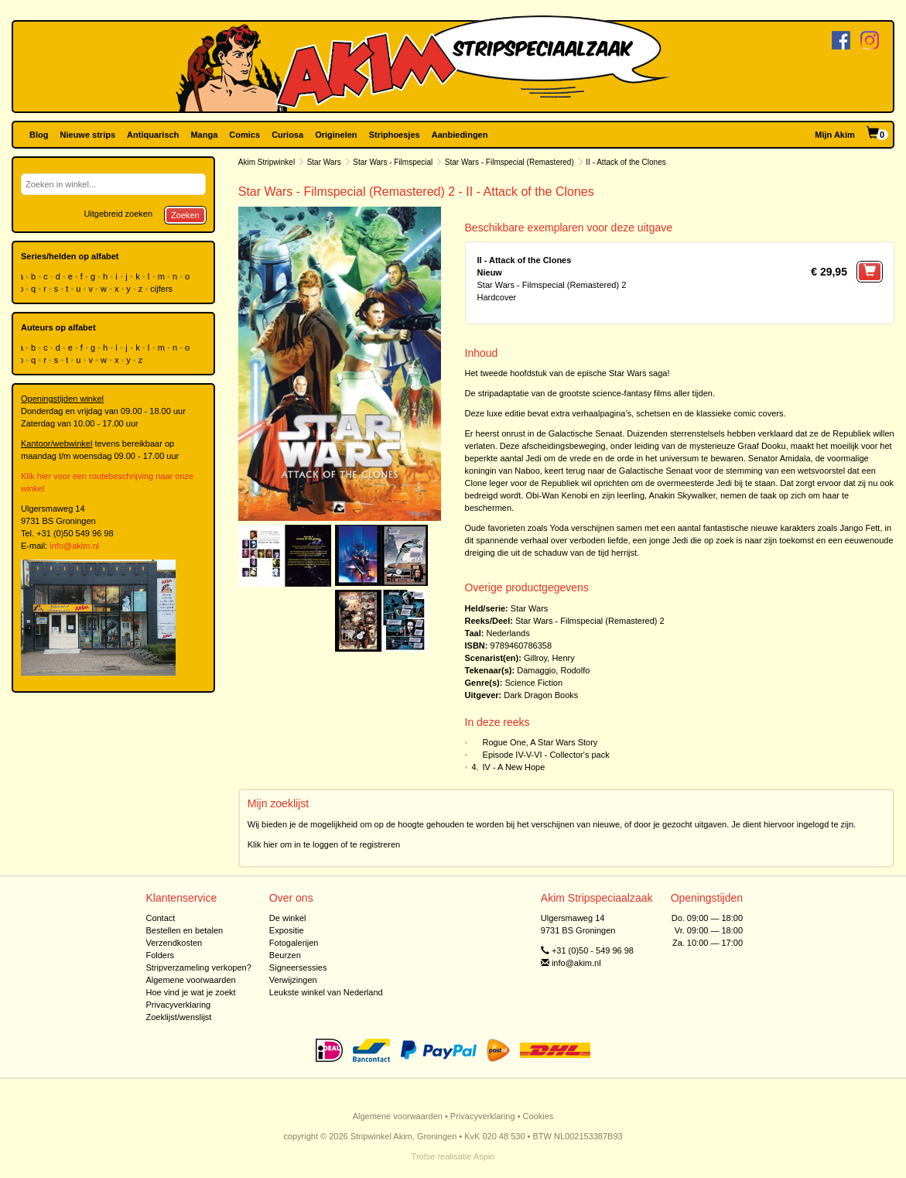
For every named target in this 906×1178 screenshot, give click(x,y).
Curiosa (287, 134)
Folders (159, 955)
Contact (160, 918)
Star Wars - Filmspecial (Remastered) (509, 162)
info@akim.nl (74, 545)
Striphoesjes (394, 134)
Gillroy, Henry (549, 658)
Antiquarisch (153, 134)
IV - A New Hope (514, 767)
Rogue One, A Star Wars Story (540, 742)
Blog (38, 134)
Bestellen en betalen (184, 930)
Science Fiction (533, 682)
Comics (244, 134)
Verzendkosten (173, 942)
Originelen (336, 134)
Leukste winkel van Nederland (326, 992)
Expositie (286, 930)
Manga (203, 134)
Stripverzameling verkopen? (198, 967)
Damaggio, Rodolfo (553, 670)
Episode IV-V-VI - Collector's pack (546, 754)
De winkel (287, 918)
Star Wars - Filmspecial (392, 162)
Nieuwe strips (88, 134)
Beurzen (285, 955)
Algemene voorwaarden (190, 980)
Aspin (484, 1156)
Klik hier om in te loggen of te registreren (324, 844)
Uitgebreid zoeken (118, 213)
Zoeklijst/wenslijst (178, 1017)
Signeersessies (298, 967)
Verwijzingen (293, 980)
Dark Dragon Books (541, 695)
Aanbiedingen (460, 134)
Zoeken (185, 215)
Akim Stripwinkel (266, 162)
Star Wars (324, 162)
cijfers (162, 288)
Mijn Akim (835, 134)
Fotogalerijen (294, 942)
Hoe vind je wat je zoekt (190, 992)
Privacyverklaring (177, 1004)
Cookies (538, 1116)
